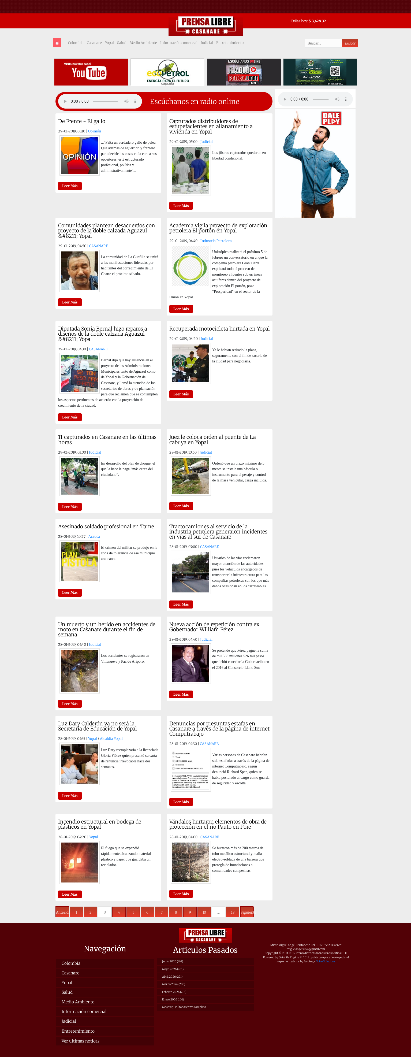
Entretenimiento (230, 42)
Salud (121, 42)
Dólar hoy (299, 21)
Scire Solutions (325, 961)
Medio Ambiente (143, 42)
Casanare (94, 42)
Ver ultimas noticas (80, 1041)
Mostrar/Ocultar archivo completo (184, 1007)
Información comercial (178, 42)
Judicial (207, 42)
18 (232, 912)
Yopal (109, 42)
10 (204, 912)
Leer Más (70, 186)
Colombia (76, 42)
